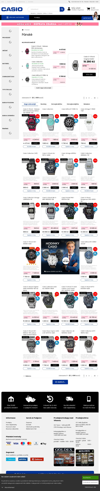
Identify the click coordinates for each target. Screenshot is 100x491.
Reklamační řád (31, 428)
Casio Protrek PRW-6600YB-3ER (68, 198)
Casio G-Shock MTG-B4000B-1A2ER (88, 287)
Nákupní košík (95, 10)
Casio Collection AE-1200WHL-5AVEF (68, 331)
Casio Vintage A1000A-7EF (69, 154)
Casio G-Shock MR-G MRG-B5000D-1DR (49, 198)
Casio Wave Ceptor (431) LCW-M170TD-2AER (50, 331)
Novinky (44, 104)
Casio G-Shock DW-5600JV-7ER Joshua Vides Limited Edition (30, 332)
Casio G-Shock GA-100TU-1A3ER (48, 154)
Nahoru (27, 375)
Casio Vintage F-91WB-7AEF (88, 110)
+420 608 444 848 (82, 433)
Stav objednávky (20, 2)
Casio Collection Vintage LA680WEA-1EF (31, 198)
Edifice (45, 13)
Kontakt (28, 424)
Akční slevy (89, 18)
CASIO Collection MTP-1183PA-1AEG (88, 331)
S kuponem (56, 52)
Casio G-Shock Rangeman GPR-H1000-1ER (88, 199)
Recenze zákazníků (12, 428)
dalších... (60, 381)
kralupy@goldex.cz (60, 430)
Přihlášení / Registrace (78, 10)
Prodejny (37, 17)
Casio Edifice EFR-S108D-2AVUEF (89, 242)
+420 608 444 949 (60, 434)
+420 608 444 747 (75, 2)
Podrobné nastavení (90, 482)
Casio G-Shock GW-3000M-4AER (29, 242)
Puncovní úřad (11, 426)
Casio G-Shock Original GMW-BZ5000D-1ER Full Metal (30, 288)
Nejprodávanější (30, 104)
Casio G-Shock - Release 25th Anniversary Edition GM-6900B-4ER (31, 111)
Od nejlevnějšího (75, 104)
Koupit (35, 143)
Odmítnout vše (90, 487)
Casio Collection (37, 62)
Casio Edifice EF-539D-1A (40, 75)
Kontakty (30, 2)
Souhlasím (87, 478)
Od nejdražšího (58, 104)
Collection (39, 13)
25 (94, 98)
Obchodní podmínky (33, 426)
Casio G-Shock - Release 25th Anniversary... (39, 47)
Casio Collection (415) (30, 153)
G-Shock (49, 13)
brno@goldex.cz (81, 429)
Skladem (89, 104)
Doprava (9, 2)
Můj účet (76, 8)
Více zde (89, 74)
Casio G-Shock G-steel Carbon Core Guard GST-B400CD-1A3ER (69, 288)
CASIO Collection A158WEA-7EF (86, 154)
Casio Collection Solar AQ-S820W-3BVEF (49, 287)
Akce (2, 2)
